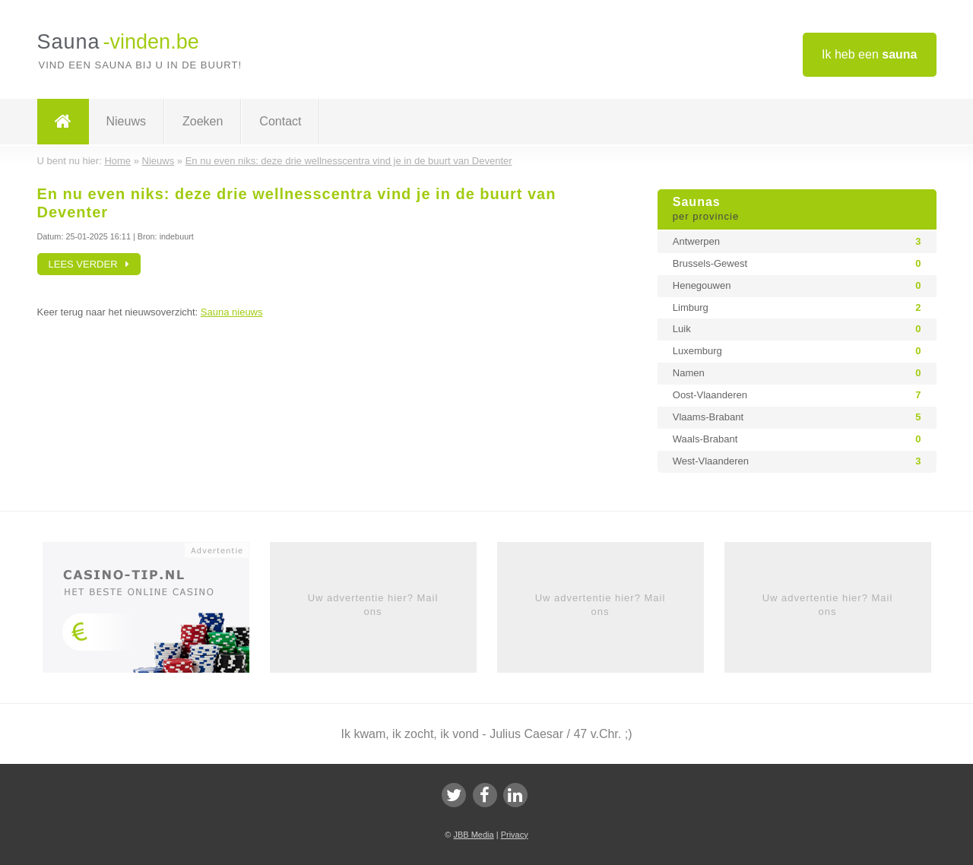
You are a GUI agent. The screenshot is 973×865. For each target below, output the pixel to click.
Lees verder (89, 264)
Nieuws (126, 121)
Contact (280, 121)
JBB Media (473, 834)
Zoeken (202, 121)
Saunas (797, 209)
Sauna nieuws (232, 312)
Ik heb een (869, 54)
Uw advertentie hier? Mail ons (373, 604)
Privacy (514, 834)
